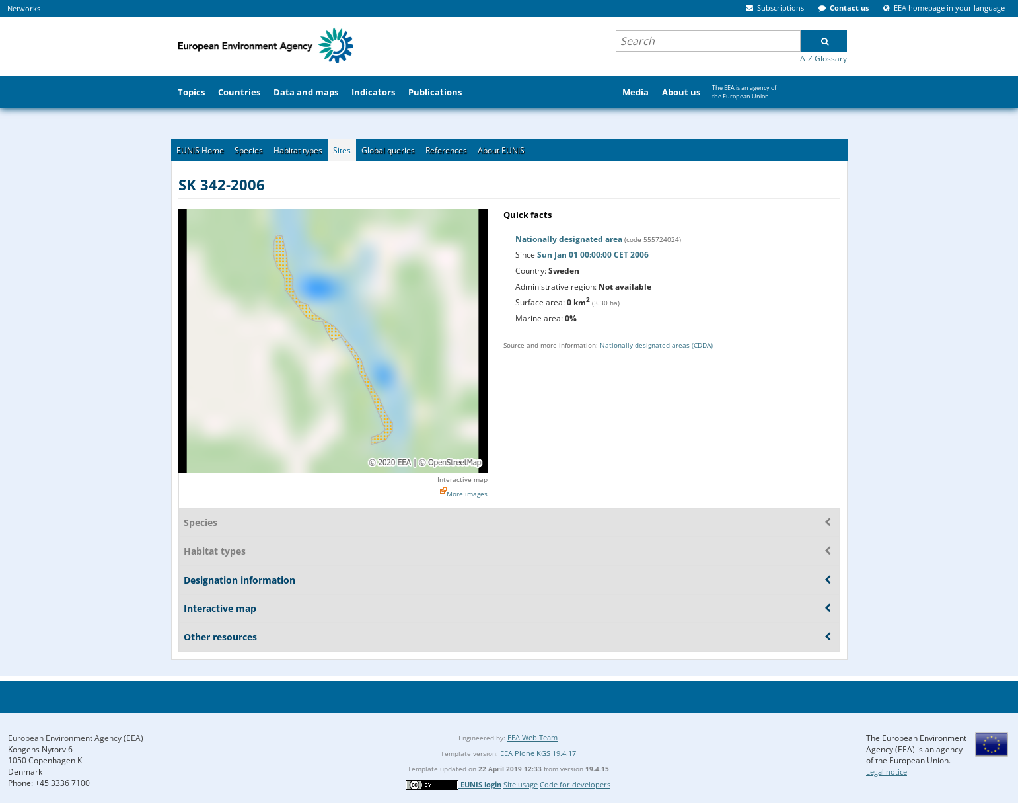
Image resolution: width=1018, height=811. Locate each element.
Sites (342, 150)
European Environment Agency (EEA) (75, 738)
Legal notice (886, 772)
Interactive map (462, 479)
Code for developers (575, 784)
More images (467, 493)
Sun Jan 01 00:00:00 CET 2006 (593, 254)
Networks (23, 8)
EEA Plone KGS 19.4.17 (538, 753)
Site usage (520, 784)
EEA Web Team (532, 737)
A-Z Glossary (823, 58)
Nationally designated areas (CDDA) (656, 345)
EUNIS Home (200, 150)
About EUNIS (501, 150)
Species (249, 150)
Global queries (388, 150)
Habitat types (297, 150)
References (446, 150)
